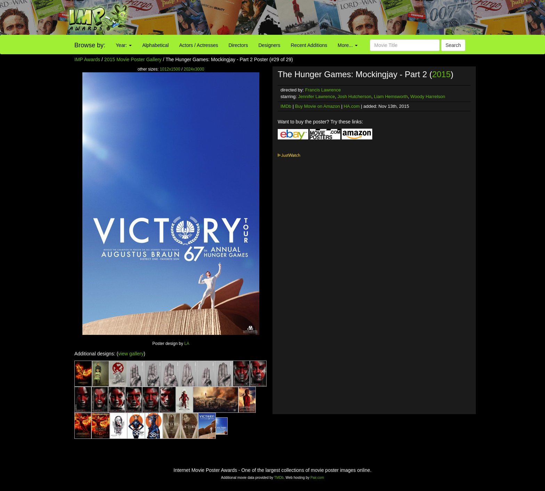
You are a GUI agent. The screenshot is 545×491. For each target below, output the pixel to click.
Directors (238, 45)
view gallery (131, 353)
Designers (269, 45)
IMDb (285, 106)
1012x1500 (170, 69)
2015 (441, 74)
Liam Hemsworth (391, 96)
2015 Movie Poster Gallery (133, 59)
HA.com (352, 106)
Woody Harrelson (427, 96)
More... (348, 45)
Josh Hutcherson (354, 96)
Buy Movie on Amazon (317, 106)
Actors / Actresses (198, 45)
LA (186, 343)
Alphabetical (155, 45)
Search (453, 45)
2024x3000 (194, 69)
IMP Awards (87, 59)
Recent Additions (309, 45)
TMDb (279, 478)
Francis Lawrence (323, 89)
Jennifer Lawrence (316, 96)
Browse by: (89, 45)
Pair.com (317, 478)
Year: (124, 45)
